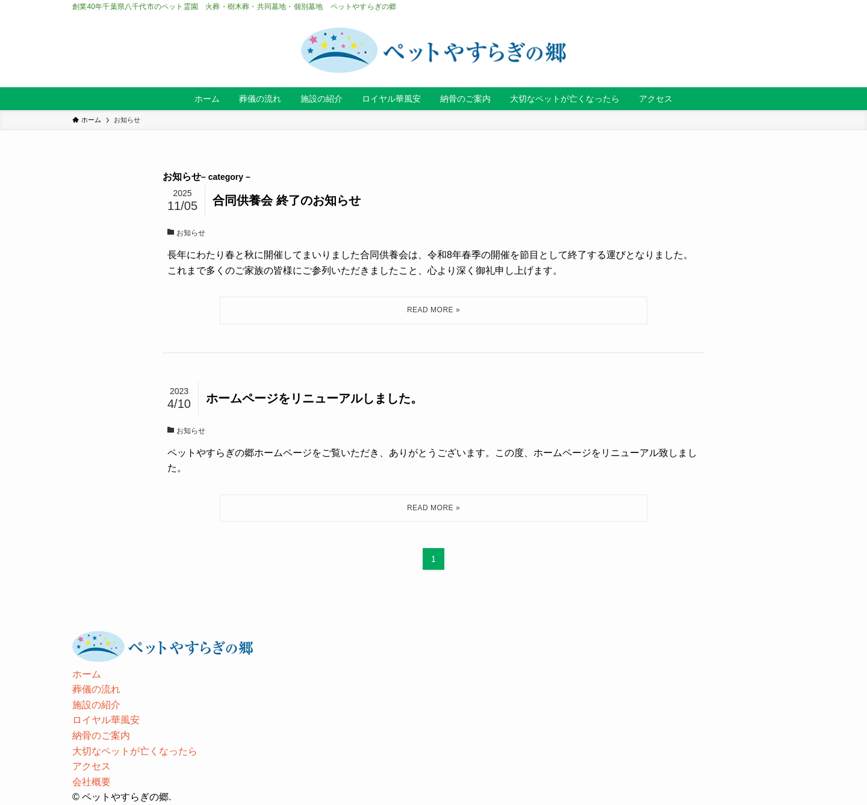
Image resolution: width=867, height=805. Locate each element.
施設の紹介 (96, 705)
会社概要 (91, 782)
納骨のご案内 (101, 735)
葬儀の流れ (96, 689)
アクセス (91, 766)
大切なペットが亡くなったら (134, 751)
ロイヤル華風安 (106, 720)
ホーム (86, 674)
